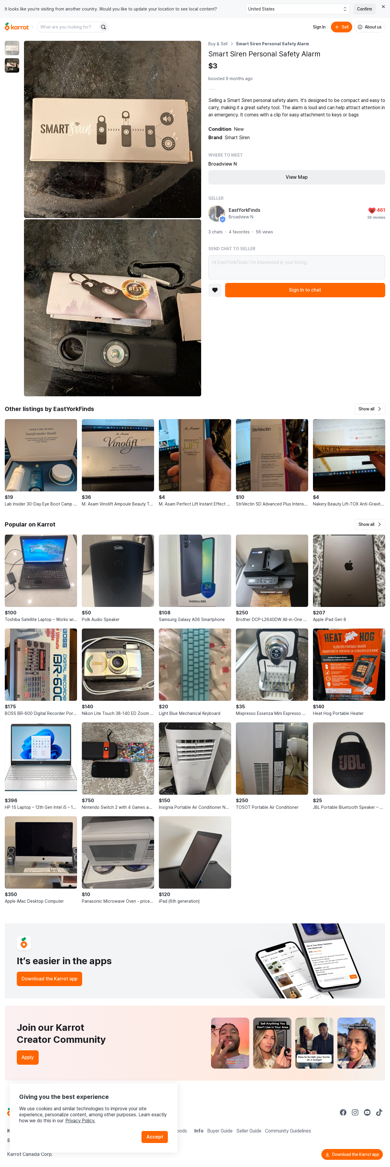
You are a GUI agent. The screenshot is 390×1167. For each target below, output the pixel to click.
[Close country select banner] (383, 6)
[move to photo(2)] (12, 65)
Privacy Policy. (80, 1121)
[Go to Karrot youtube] (367, 1112)
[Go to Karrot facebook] (343, 1112)
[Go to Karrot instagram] (355, 1112)
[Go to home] (17, 27)
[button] (370, 409)
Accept (154, 1137)
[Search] (103, 27)
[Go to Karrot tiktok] (379, 1112)
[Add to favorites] (215, 290)
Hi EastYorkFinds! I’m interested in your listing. (297, 267)
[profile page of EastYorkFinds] (216, 213)
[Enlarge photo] (112, 129)
